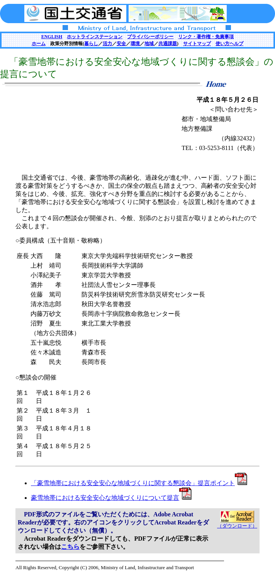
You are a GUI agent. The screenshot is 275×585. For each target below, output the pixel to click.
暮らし (91, 43)
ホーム (39, 43)
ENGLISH (52, 36)
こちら (70, 546)
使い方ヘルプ (229, 43)
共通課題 (167, 43)
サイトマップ (197, 43)
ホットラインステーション (94, 36)
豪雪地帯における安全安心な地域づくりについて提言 (111, 497)
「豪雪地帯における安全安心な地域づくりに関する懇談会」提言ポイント (139, 483)
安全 (121, 43)
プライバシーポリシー (150, 36)
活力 (107, 43)
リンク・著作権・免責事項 (206, 36)
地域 (149, 43)
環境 (135, 43)
